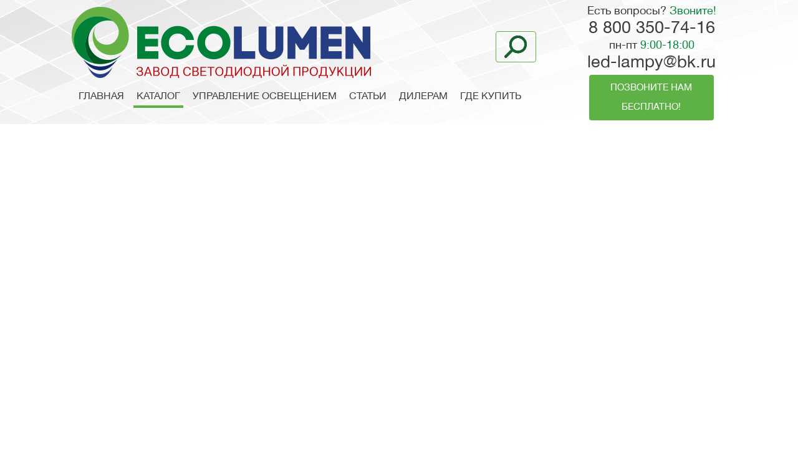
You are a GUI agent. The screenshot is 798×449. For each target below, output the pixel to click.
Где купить (490, 96)
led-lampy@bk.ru (651, 63)
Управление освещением (265, 96)
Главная (101, 96)
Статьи (368, 96)
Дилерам (423, 96)
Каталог (158, 96)
